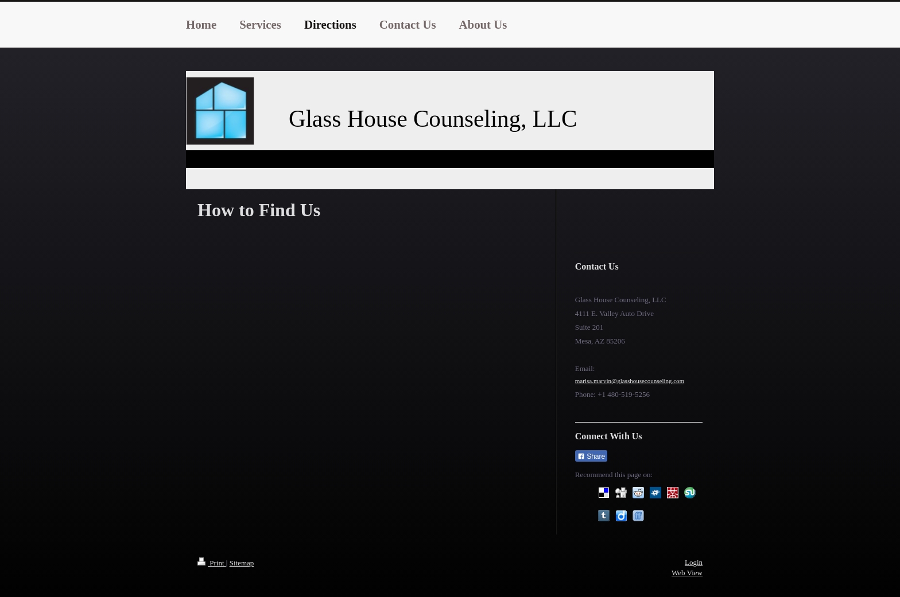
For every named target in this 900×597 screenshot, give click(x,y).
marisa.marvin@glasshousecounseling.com (629, 380)
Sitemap (242, 563)
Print (211, 563)
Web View (687, 572)
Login (694, 562)
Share (591, 456)
